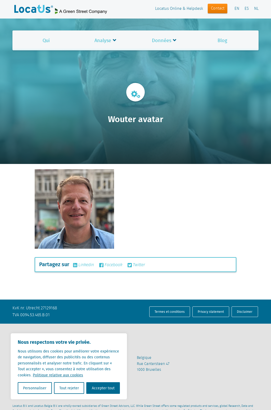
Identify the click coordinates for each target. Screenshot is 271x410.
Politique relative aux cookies (58, 375)
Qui (46, 40)
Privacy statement (211, 311)
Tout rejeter (69, 388)
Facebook (110, 265)
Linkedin (83, 265)
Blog (222, 40)
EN (236, 9)
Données (161, 40)
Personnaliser (34, 388)
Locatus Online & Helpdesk (179, 9)
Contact (217, 8)
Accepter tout (103, 388)
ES (247, 9)
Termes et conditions (170, 311)
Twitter (136, 265)
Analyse (102, 40)
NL (256, 9)
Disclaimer (244, 311)
